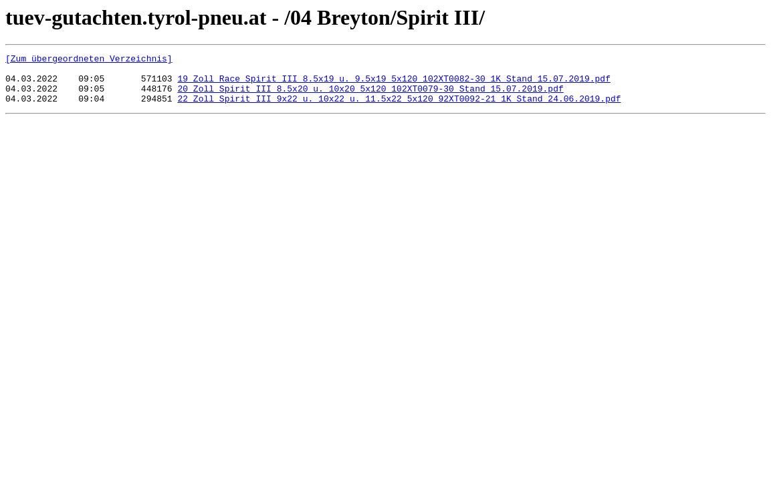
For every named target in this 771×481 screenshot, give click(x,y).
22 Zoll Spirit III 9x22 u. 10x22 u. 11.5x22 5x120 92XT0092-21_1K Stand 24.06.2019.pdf (399, 108)
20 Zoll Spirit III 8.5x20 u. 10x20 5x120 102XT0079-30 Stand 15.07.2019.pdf (370, 96)
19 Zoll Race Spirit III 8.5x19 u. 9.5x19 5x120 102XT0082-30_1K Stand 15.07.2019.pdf (393, 84)
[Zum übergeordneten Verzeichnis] (89, 60)
